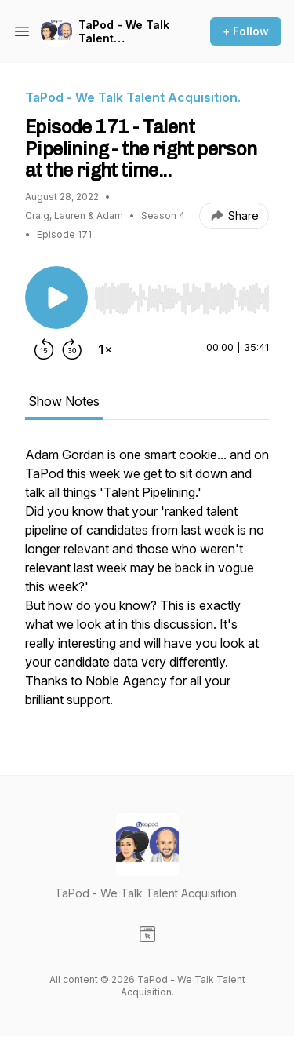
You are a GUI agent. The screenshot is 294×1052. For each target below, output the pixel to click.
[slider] (181, 298)
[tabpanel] (147, 585)
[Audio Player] (181, 293)
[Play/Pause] (56, 297)
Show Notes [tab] (64, 401)
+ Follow (246, 31)
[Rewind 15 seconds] (44, 349)
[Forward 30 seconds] (72, 349)
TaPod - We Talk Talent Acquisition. (123, 32)
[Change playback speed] (105, 349)
